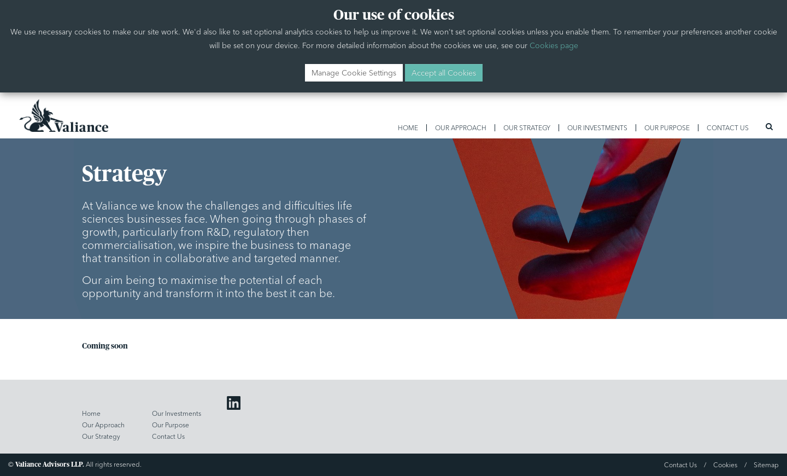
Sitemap (766, 465)
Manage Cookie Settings (354, 73)
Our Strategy (526, 127)
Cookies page (554, 45)
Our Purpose (667, 127)
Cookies (725, 465)
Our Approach (460, 127)
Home (408, 127)
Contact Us (728, 127)
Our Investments (597, 127)
